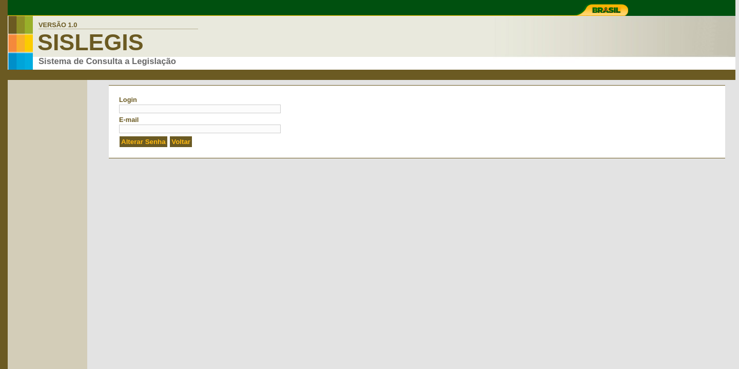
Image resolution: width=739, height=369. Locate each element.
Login (128, 100)
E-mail (129, 120)
